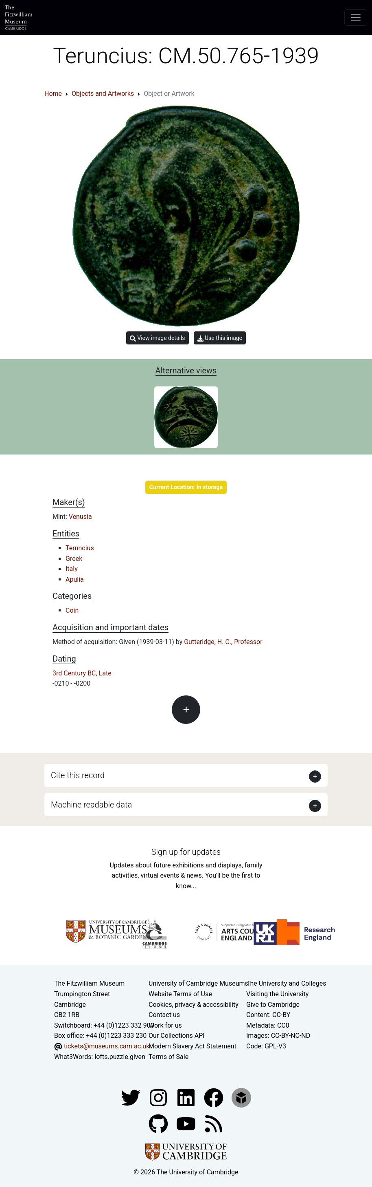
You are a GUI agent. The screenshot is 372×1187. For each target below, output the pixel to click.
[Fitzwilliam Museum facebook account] (187, 1097)
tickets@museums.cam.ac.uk (106, 1046)
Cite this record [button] (78, 775)
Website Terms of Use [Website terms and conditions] (180, 994)
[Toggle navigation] (355, 17)
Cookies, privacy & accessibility (194, 1004)
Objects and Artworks (103, 93)
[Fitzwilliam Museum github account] (159, 1123)
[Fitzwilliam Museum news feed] (214, 1123)
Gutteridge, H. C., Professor (223, 642)
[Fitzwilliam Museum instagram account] (159, 1097)
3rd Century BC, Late (82, 673)
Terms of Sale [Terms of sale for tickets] (168, 1057)
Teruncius (80, 548)
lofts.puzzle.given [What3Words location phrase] (119, 1057)
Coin (72, 610)
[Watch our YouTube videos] (187, 1123)
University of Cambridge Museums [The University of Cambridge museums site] (198, 983)
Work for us (165, 1025)
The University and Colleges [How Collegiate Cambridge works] (286, 983)
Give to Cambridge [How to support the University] (273, 1004)
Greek (74, 559)
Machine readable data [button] (91, 805)
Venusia (80, 517)
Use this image (220, 338)
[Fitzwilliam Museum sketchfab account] (241, 1097)
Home (53, 93)
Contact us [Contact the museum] (164, 1015)
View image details (157, 338)
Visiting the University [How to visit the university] (277, 994)
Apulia (75, 579)
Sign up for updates (186, 852)
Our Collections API (177, 1035)
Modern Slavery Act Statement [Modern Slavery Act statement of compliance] (192, 1046)
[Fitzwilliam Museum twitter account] (131, 1097)
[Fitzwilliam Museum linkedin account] (214, 1097)
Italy (72, 569)
